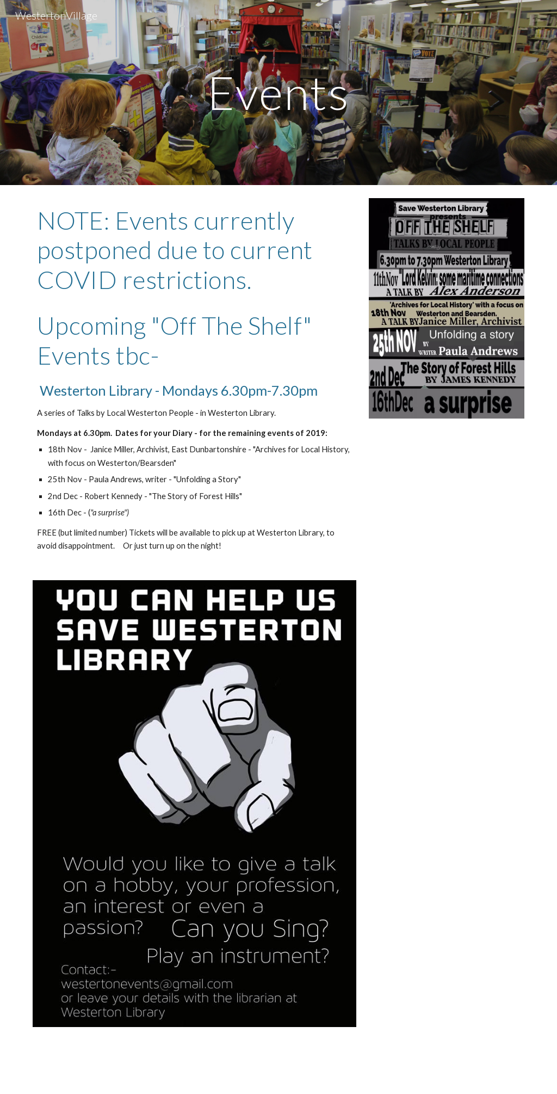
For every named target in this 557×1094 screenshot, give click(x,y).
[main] (278, 92)
